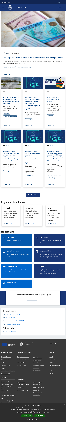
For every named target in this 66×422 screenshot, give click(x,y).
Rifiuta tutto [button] (39, 415)
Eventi (51, 373)
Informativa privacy (38, 387)
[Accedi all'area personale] (59, 2)
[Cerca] (63, 7)
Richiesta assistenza (22, 390)
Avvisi (7, 53)
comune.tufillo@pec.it (7, 401)
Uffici (2, 362)
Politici (3, 368)
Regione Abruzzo (6, 2)
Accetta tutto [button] (27, 416)
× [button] (64, 405)
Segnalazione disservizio (23, 385)
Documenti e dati (5, 374)
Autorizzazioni (37, 371)
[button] (33, 419)
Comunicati (53, 360)
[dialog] (33, 412)
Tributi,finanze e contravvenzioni (37, 359)
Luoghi (51, 370)
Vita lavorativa (21, 362)
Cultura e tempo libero (23, 360)
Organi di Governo (6, 357)
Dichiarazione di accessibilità (37, 394)
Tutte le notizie (33, 195)
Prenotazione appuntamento (21, 381)
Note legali (36, 390)
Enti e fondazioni (5, 365)
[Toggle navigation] (3, 7)
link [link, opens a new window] (48, 412)
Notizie (51, 357)
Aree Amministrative (6, 360)
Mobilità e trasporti (22, 365)
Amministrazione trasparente (37, 383)
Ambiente (36, 363)
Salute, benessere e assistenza (38, 367)
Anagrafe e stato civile (23, 357)
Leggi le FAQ (20, 387)
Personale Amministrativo (8, 371)
